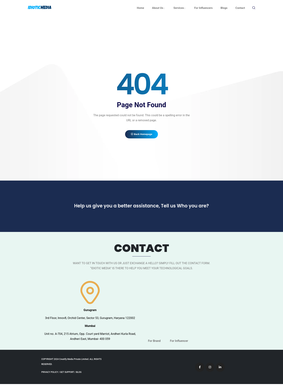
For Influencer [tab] (179, 343)
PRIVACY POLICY (49, 374)
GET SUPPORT (67, 374)
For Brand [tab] (154, 343)
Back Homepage (141, 135)
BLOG (78, 374)
